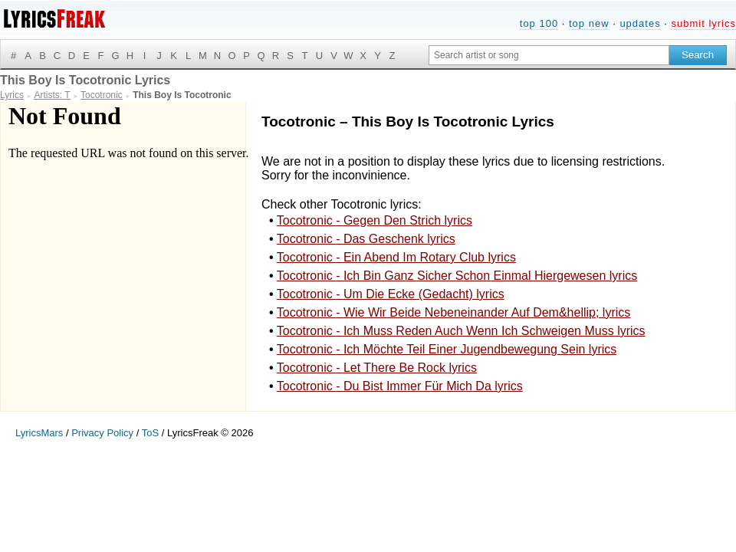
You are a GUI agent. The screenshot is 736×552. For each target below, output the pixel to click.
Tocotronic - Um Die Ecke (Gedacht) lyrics (390, 294)
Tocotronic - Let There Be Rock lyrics (377, 367)
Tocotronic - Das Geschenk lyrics (366, 238)
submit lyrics (703, 23)
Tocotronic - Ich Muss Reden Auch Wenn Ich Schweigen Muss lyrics (461, 330)
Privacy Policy (102, 433)
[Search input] (549, 55)
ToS (150, 433)
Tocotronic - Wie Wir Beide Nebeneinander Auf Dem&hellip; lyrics (454, 312)
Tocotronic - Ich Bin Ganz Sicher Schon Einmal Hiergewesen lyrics (457, 275)
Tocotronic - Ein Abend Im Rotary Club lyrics (396, 257)
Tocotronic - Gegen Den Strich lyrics (374, 220)
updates (639, 23)
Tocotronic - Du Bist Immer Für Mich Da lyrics (400, 386)
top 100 (539, 23)
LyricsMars (39, 433)
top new (589, 23)
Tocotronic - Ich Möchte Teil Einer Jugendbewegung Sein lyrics (447, 349)
